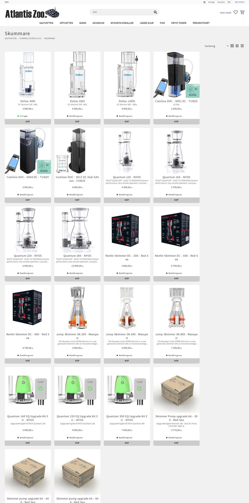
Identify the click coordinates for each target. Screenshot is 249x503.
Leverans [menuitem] (173, 354)
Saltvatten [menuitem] (46, 23)
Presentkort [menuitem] (201, 23)
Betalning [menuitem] (93, 354)
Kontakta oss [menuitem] (158, 354)
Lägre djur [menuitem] (147, 23)
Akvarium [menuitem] (98, 23)
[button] (236, 12)
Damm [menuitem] (82, 23)
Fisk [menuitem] (162, 23)
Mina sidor (225, 12)
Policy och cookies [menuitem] (138, 354)
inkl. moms (239, 2)
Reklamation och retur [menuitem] (113, 354)
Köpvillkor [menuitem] (79, 354)
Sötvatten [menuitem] (66, 23)
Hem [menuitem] (7, 2)
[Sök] (155, 12)
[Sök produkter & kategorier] (124, 12)
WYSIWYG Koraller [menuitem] (122, 23)
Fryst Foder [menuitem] (178, 23)
